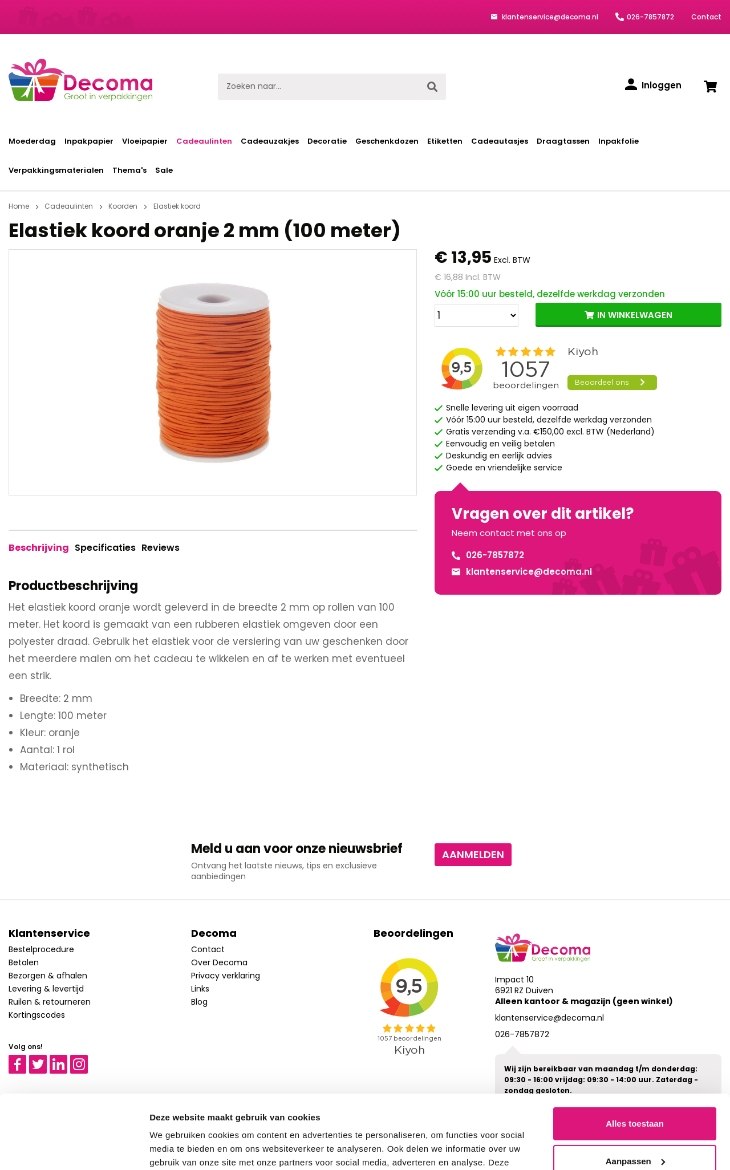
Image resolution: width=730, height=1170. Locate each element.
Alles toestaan (635, 1050)
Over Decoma (219, 962)
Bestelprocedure (41, 949)
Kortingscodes (37, 1015)
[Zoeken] (432, 87)
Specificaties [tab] (105, 547)
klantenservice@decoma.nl (549, 17)
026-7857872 (650, 17)
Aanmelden (473, 854)
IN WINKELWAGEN (634, 315)
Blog (199, 1002)
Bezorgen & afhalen (48, 975)
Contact (706, 17)
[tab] (39, 548)
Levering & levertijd (46, 988)
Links (200, 988)
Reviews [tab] (160, 547)
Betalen (24, 962)
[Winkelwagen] (710, 87)
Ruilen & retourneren (50, 1002)
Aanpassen (635, 1087)
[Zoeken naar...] (318, 87)
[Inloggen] (653, 85)
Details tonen (176, 1147)
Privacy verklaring (225, 975)
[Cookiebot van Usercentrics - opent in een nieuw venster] (74, 1147)
